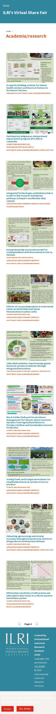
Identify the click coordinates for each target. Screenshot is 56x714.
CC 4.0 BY (39, 666)
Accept (7, 708)
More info (35, 701)
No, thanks (25, 708)
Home (6, 5)
